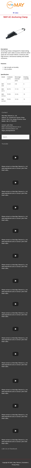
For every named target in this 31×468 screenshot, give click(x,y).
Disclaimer (25, 462)
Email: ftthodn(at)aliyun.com (10, 128)
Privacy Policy (15, 464)
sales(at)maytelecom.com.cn (13, 127)
